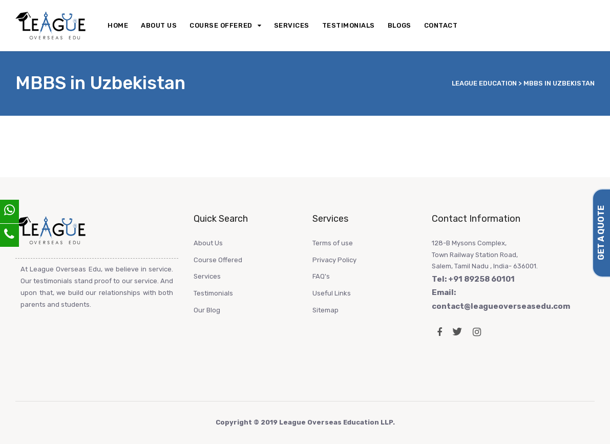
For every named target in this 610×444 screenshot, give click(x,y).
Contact (441, 25)
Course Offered (221, 25)
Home (118, 25)
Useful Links (331, 293)
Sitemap (325, 310)
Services (291, 25)
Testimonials (348, 25)
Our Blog (207, 310)
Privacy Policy (334, 260)
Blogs (399, 25)
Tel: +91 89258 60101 (473, 279)
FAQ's (321, 276)
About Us (159, 25)
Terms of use (332, 243)
